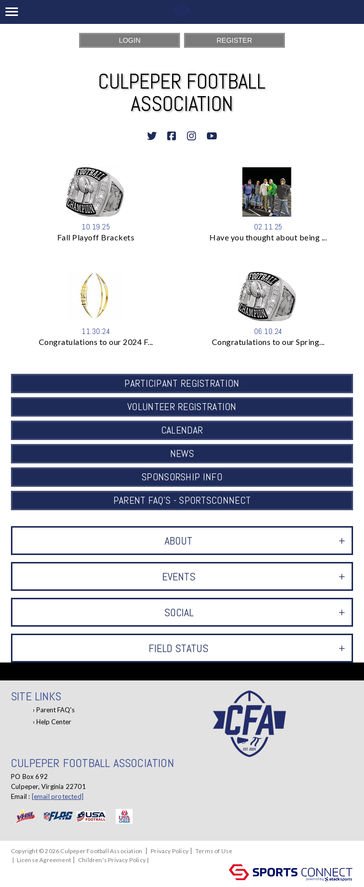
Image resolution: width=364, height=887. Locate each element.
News (182, 453)
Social (254, 612)
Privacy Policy (169, 851)
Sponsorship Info (182, 476)
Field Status (247, 648)
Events (253, 576)
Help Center (53, 722)
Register (234, 40)
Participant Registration (181, 383)
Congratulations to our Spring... (268, 341)
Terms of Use (213, 851)
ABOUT (255, 541)
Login (130, 40)
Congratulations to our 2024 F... (96, 341)
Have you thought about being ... (268, 237)
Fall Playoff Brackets (96, 237)
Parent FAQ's (55, 710)
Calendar (182, 430)
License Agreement (44, 860)
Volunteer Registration (182, 406)
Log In (162, 860)
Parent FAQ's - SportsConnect (182, 500)
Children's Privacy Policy (112, 860)
